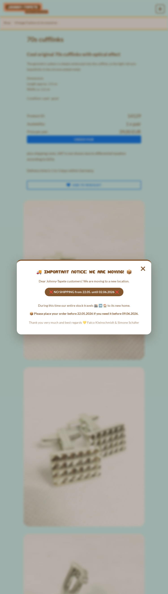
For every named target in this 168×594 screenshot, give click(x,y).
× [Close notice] (143, 268)
